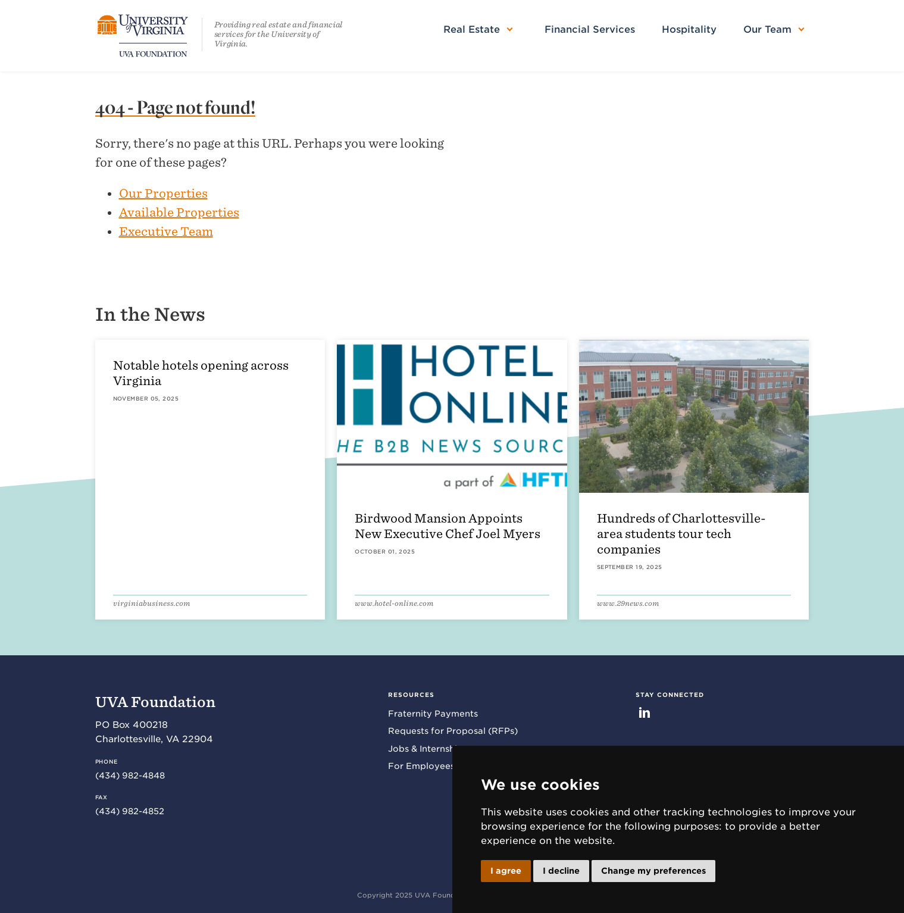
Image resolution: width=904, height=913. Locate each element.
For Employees (421, 766)
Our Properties (163, 193)
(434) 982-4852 (129, 811)
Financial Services (590, 29)
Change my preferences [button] (653, 871)
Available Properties (179, 212)
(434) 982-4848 (130, 775)
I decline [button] (561, 871)
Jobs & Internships (427, 748)
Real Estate (471, 29)
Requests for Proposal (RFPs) (453, 731)
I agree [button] (505, 871)
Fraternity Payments (433, 713)
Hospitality (689, 29)
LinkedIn (644, 712)
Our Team (767, 29)
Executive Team (166, 231)
